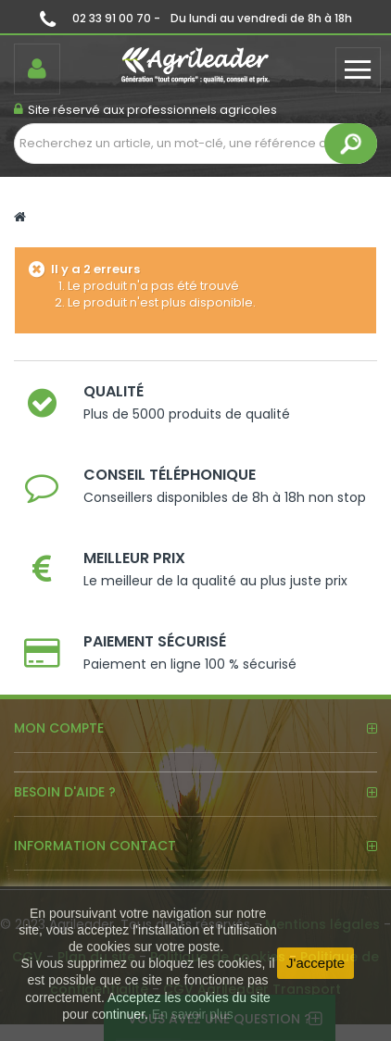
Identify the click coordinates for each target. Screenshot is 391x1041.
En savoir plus (192, 1014)
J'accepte (315, 963)
